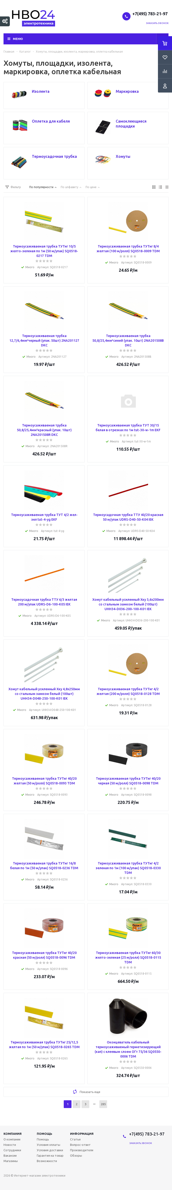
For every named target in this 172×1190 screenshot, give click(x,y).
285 (103, 1104)
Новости (10, 1144)
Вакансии (10, 1155)
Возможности (47, 1161)
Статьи (75, 1139)
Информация (81, 1133)
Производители (81, 1150)
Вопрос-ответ (80, 1144)
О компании (12, 1139)
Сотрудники (12, 1150)
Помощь (44, 1133)
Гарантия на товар (50, 1155)
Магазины (11, 1161)
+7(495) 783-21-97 (150, 14)
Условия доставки (50, 1150)
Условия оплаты (48, 1144)
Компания (13, 1133)
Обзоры (76, 1155)
